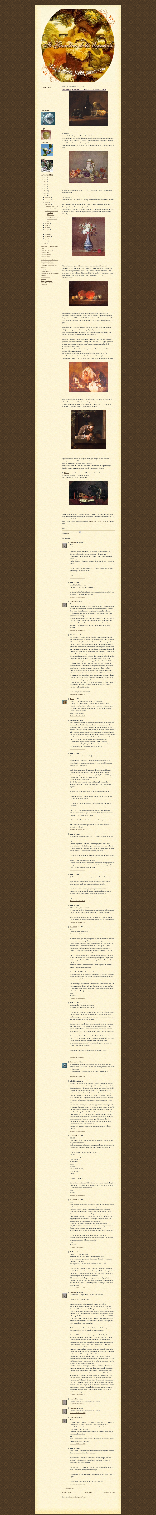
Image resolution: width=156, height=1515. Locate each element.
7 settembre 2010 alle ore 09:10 (77, 829)
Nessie (72, 699)
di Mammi (73, 927)
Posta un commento (69, 1488)
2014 (45, 186)
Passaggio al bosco (46, 281)
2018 (45, 177)
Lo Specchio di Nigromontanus (49, 273)
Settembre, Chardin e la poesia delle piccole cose (51, 218)
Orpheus (43, 279)
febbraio (47, 236)
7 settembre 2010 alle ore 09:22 (77, 922)
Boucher (82, 266)
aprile (47, 232)
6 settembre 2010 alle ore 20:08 (77, 597)
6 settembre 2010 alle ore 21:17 (77, 694)
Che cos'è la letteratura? (51, 206)
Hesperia (73, 1062)
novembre (48, 199)
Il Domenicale (45, 258)
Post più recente (67, 1492)
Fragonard (103, 266)
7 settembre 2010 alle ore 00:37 (77, 715)
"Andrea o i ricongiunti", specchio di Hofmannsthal (51, 212)
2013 (45, 188)
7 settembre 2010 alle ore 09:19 (77, 901)
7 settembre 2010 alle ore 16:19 (77, 998)
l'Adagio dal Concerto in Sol (97, 521)
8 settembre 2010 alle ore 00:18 (77, 1076)
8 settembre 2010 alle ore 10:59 (77, 1131)
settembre (48, 204)
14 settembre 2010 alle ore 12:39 (77, 1394)
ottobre (47, 202)
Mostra (66, 473)
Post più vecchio (109, 1492)
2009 (45, 241)
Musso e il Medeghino (51, 208)
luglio (47, 225)
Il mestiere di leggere (47, 261)
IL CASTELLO (45, 256)
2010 (45, 195)
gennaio (47, 238)
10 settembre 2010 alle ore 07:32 (77, 1247)
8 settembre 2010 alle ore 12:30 (77, 1195)
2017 (45, 179)
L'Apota (43, 269)
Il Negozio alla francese (47, 263)
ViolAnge (44, 284)
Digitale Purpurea (46, 254)
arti (68, 533)
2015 (45, 184)
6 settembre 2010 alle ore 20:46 (77, 630)
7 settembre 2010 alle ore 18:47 (77, 1057)
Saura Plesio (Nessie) (47, 282)
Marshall (43, 275)
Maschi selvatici (45, 277)
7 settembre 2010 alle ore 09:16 (77, 870)
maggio (47, 229)
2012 (45, 191)
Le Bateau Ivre (45, 271)
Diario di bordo (45, 252)
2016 (45, 182)
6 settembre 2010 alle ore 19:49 (77, 578)
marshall (73, 542)
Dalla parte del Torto (47, 250)
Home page (88, 1492)
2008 (45, 243)
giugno (47, 227)
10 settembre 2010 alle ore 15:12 (77, 1287)
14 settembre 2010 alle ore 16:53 (77, 1443)
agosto (47, 223)
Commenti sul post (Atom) (77, 1497)
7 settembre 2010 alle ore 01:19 (77, 749)
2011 (45, 193)
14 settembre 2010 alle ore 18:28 (77, 1484)
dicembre (48, 197)
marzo (47, 234)
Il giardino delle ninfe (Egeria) (49, 260)
